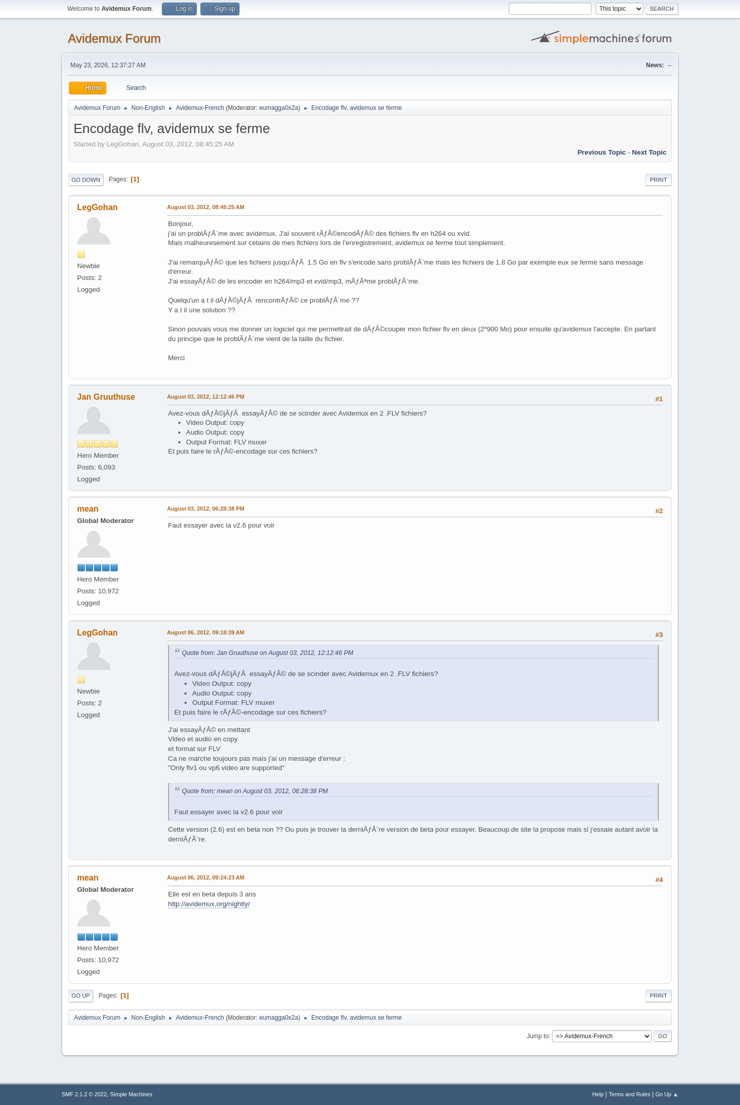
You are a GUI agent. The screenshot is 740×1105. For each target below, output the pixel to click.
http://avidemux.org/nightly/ (209, 904)
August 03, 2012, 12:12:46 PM (205, 397)
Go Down (85, 180)
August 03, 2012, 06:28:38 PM (205, 508)
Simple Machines (131, 1094)
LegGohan (97, 207)
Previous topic (601, 152)
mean (88, 508)
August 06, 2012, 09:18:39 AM (206, 632)
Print (658, 180)
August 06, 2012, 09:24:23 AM (206, 877)
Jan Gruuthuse (106, 396)
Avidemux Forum (114, 38)
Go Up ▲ (666, 1094)
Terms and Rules (630, 1094)
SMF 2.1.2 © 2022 (84, 1094)
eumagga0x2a (278, 107)
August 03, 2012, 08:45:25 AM (206, 207)
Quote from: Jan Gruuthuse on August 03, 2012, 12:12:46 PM (267, 653)
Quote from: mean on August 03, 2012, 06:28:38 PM (255, 791)
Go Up (80, 995)
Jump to (538, 1035)
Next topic (649, 152)
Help (598, 1094)
